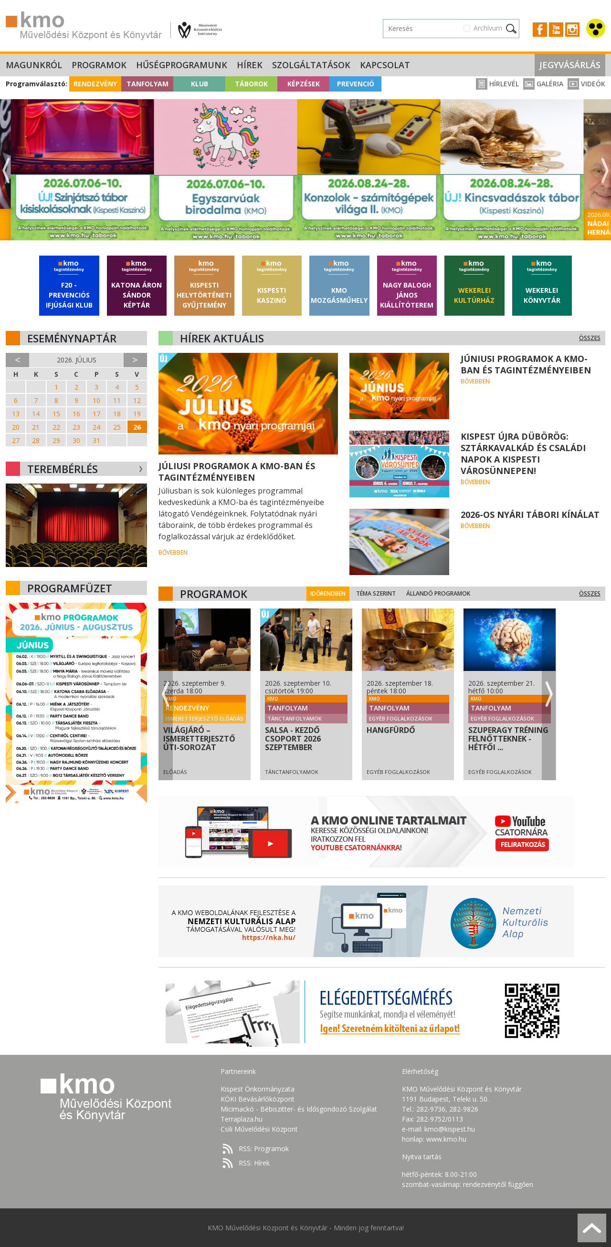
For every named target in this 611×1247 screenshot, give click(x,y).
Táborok (251, 83)
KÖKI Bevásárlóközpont (258, 1098)
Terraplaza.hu (242, 1118)
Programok (99, 65)
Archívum (488, 27)
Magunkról (34, 65)
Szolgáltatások (311, 65)
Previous (6, 171)
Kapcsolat (385, 65)
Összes (589, 338)
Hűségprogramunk (181, 65)
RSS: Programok (264, 1148)
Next (605, 171)
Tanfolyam (147, 83)
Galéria (543, 83)
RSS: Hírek (254, 1162)
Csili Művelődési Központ (259, 1129)
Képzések (303, 83)
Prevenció (355, 83)
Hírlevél (497, 83)
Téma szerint (422, 593)
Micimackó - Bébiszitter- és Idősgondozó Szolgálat (299, 1108)
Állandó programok (484, 593)
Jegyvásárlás (569, 65)
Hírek (250, 65)
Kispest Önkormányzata (258, 1088)
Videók (586, 83)
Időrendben (374, 593)
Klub (199, 83)
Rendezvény (95, 83)
